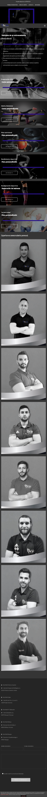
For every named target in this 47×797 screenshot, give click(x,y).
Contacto (31, 4)
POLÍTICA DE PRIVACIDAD (18, 773)
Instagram (37, 4)
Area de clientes (23, 4)
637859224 (27, 1)
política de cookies (4, 794)
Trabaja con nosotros (12, 4)
